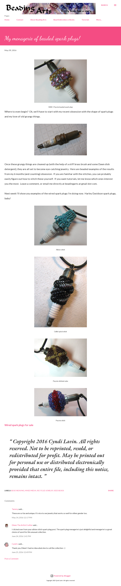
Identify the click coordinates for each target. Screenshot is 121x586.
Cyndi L (15, 544)
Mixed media (30, 490)
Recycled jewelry (45, 490)
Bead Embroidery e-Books (64, 20)
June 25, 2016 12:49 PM (22, 552)
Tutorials (85, 20)
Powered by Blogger (60, 576)
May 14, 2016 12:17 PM (22, 517)
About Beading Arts (38, 20)
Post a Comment (11, 558)
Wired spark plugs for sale (19, 425)
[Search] (104, 5)
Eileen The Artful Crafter (22, 525)
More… (99, 20)
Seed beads (59, 490)
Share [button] (111, 490)
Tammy (15, 509)
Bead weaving (17, 490)
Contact (19, 20)
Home (7, 20)
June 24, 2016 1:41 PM (21, 536)
